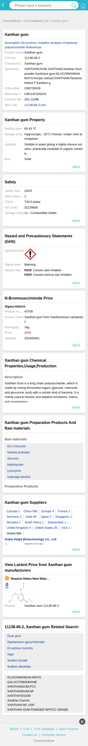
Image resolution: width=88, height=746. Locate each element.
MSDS (14, 729)
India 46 (31, 516)
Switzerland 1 (57, 522)
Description (12, 43)
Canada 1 (13, 511)
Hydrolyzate (15, 464)
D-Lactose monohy (20, 648)
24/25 (28, 191)
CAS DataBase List (36, 21)
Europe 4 (48, 511)
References (33, 47)
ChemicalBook (11, 21)
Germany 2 (14, 516)
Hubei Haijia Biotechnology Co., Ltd (30, 539)
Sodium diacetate (19, 666)
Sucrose (13, 458)
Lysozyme (14, 470)
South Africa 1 (34, 522)
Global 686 (14, 533)
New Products (68, 729)
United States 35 (46, 527)
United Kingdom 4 (19, 527)
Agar (10, 654)
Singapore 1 (63, 516)
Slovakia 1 (14, 522)
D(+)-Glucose (16, 446)
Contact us (29, 735)
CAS (26, 729)
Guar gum (14, 636)
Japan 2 (46, 516)
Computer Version (53, 735)
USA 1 (65, 527)
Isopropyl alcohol (18, 477)
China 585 (30, 511)
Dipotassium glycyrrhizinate (25, 642)
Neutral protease (18, 452)
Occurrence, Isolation (35, 43)
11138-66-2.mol (35, 105)
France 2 (64, 511)
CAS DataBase (44, 729)
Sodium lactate (17, 660)
